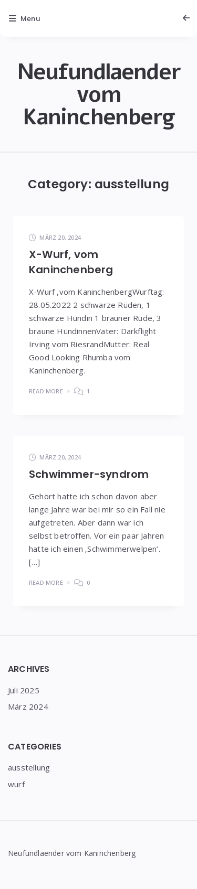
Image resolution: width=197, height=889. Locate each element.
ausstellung (29, 767)
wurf (16, 784)
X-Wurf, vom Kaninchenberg (71, 262)
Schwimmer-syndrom (89, 474)
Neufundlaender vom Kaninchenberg (98, 94)
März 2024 (28, 706)
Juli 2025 (23, 690)
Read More (46, 391)
